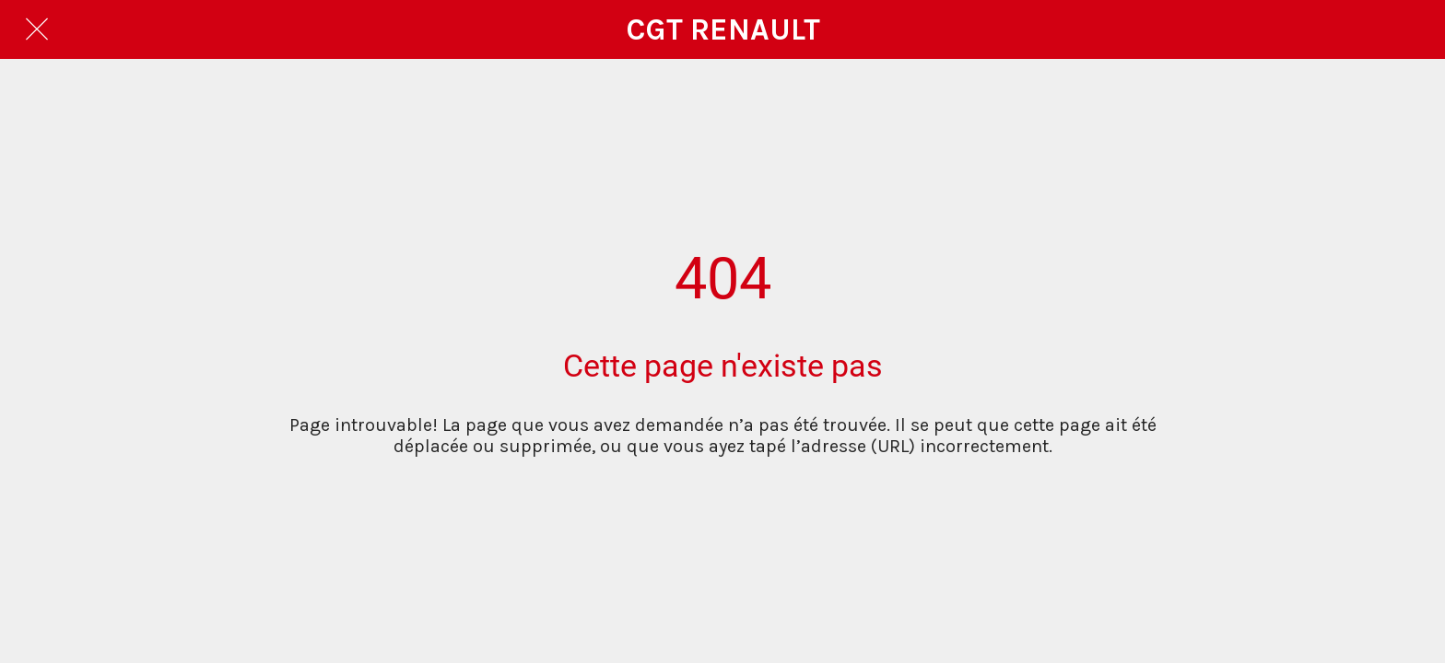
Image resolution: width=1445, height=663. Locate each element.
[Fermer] (37, 29)
